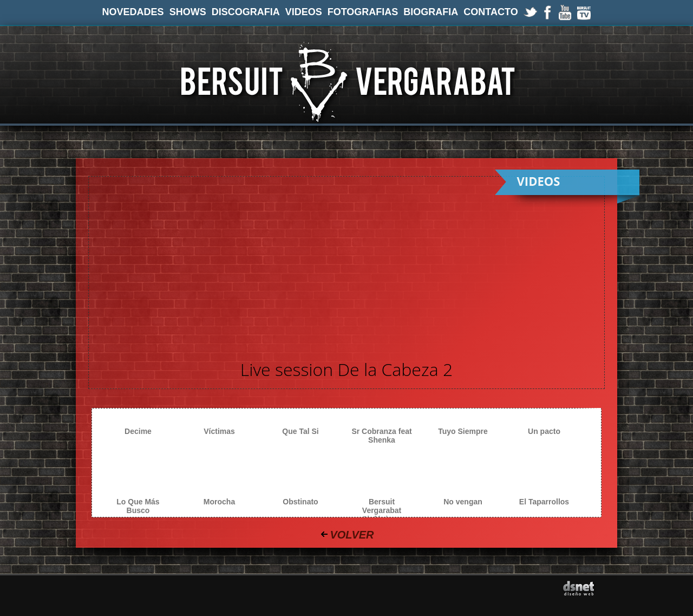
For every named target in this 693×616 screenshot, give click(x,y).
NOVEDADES (133, 12)
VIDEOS (303, 12)
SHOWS (187, 12)
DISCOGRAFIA (246, 12)
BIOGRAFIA (430, 12)
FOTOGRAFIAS (363, 12)
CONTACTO (490, 12)
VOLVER (352, 535)
